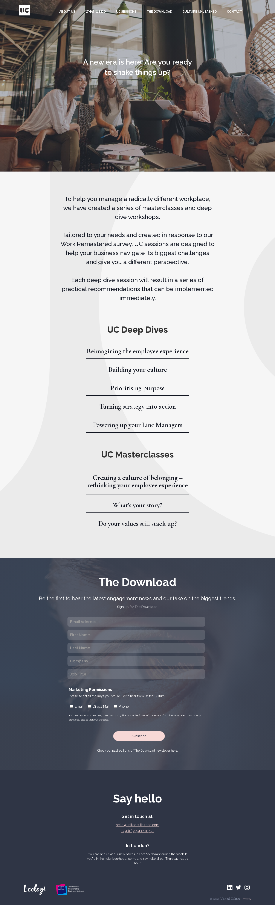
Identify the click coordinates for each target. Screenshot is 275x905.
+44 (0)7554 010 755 (137, 831)
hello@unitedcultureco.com (137, 825)
